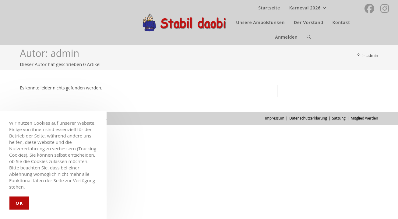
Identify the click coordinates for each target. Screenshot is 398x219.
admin (372, 55)
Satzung (338, 118)
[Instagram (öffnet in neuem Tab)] (384, 8)
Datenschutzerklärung (308, 118)
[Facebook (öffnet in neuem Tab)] (369, 8)
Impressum (274, 118)
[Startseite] (359, 55)
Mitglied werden (364, 118)
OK (19, 203)
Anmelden (286, 37)
